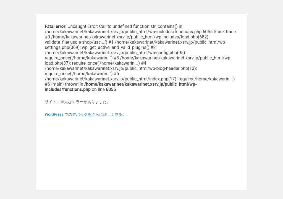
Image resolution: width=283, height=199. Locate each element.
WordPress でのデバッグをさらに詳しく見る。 (86, 114)
